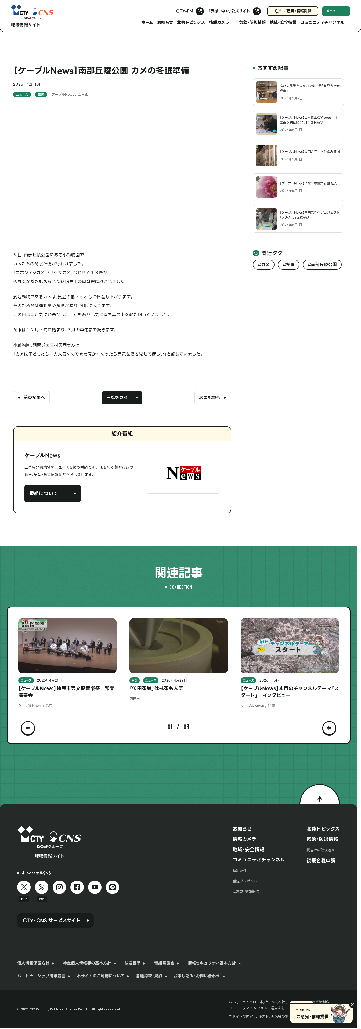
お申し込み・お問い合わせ (197, 976)
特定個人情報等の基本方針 (87, 963)
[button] (28, 727)
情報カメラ (245, 839)
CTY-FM (184, 11)
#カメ (264, 264)
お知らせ (165, 22)
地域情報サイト (26, 24)
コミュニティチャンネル (259, 860)
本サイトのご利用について (101, 976)
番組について (43, 493)
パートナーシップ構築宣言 (41, 976)
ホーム (147, 22)
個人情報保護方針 (33, 963)
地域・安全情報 (283, 22)
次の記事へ (210, 397)
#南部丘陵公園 (322, 264)
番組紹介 (240, 871)
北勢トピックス (191, 22)
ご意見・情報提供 (297, 11)
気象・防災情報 (252, 22)
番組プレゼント (245, 881)
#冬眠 (289, 264)
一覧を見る (117, 397)
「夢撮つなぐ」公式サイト (229, 11)
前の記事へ (34, 397)
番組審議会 (164, 963)
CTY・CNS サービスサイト (52, 920)
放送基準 (133, 963)
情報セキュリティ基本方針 (212, 963)
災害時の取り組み (320, 850)
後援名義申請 (320, 860)
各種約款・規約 (149, 976)
